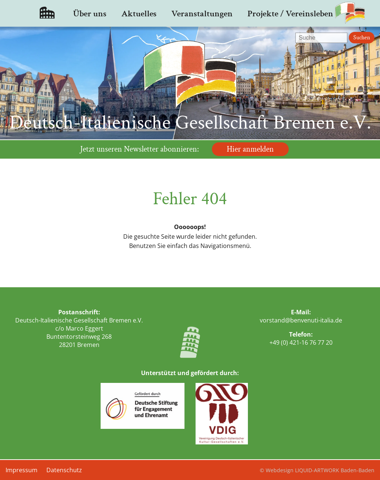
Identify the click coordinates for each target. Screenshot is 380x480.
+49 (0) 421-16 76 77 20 (300, 342)
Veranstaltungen (202, 13)
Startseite (47, 13)
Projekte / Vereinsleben (290, 13)
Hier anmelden (250, 149)
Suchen (361, 38)
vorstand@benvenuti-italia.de (301, 320)
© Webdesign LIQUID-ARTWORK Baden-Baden (317, 470)
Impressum (21, 470)
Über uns (90, 13)
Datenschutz (64, 470)
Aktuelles (139, 13)
